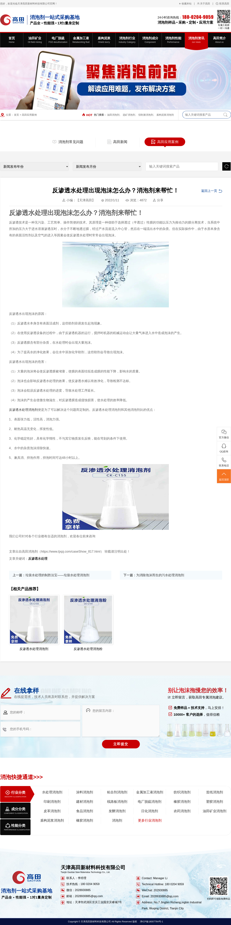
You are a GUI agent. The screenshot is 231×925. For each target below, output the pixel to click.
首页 (16, 114)
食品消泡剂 (84, 811)
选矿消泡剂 (129, 114)
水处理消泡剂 (52, 792)
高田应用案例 (29, 114)
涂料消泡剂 (84, 792)
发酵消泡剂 (117, 811)
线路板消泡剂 (117, 801)
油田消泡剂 (113, 114)
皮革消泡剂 (52, 811)
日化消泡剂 (149, 811)
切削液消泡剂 (145, 114)
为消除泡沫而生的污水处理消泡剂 (160, 575)
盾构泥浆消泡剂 (165, 114)
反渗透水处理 (37, 558)
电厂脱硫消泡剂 (149, 801)
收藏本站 (187, 3)
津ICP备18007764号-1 (151, 921)
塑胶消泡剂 (214, 801)
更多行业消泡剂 (150, 820)
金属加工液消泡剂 (149, 792)
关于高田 (205, 3)
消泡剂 (117, 820)
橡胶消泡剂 (182, 801)
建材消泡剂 (84, 801)
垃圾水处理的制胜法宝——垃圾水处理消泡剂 (57, 575)
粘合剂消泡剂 (117, 792)
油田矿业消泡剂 (214, 811)
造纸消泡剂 (214, 792)
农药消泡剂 (182, 811)
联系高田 (224, 3)
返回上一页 (209, 191)
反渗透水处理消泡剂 (23, 410)
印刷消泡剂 (52, 801)
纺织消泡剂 (182, 792)
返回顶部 (224, 476)
